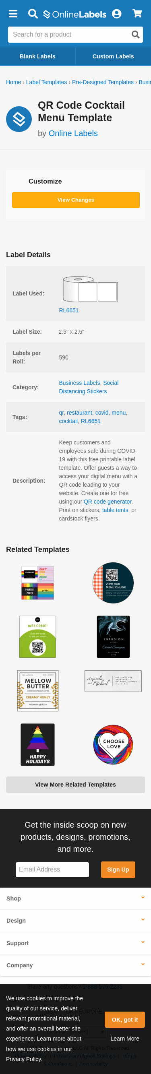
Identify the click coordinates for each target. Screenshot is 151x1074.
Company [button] (19, 965)
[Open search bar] (33, 14)
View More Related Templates (75, 784)
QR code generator (107, 501)
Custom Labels (113, 56)
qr (61, 412)
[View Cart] (137, 14)
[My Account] (116, 14)
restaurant (79, 412)
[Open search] (135, 34)
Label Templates (46, 82)
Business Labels (79, 383)
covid (102, 412)
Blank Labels (38, 56)
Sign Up (118, 869)
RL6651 (91, 421)
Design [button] (16, 920)
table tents (115, 510)
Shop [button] (13, 898)
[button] (13, 14)
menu (119, 412)
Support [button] (17, 943)
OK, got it (125, 1019)
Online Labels (73, 133)
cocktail (68, 421)
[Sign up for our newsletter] (52, 869)
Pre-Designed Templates (103, 82)
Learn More (124, 1038)
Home (13, 82)
